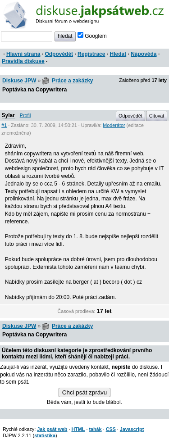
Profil (25, 115)
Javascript (132, 429)
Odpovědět (59, 54)
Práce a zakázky (72, 80)
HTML (78, 429)
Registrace (91, 54)
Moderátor (114, 125)
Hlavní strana (23, 54)
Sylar (8, 115)
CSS (111, 429)
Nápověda (143, 54)
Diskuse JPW (19, 80)
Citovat (156, 115)
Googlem (92, 36)
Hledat (118, 54)
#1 (4, 125)
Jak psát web (52, 429)
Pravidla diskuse (23, 61)
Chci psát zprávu (84, 392)
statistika (44, 435)
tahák (95, 429)
